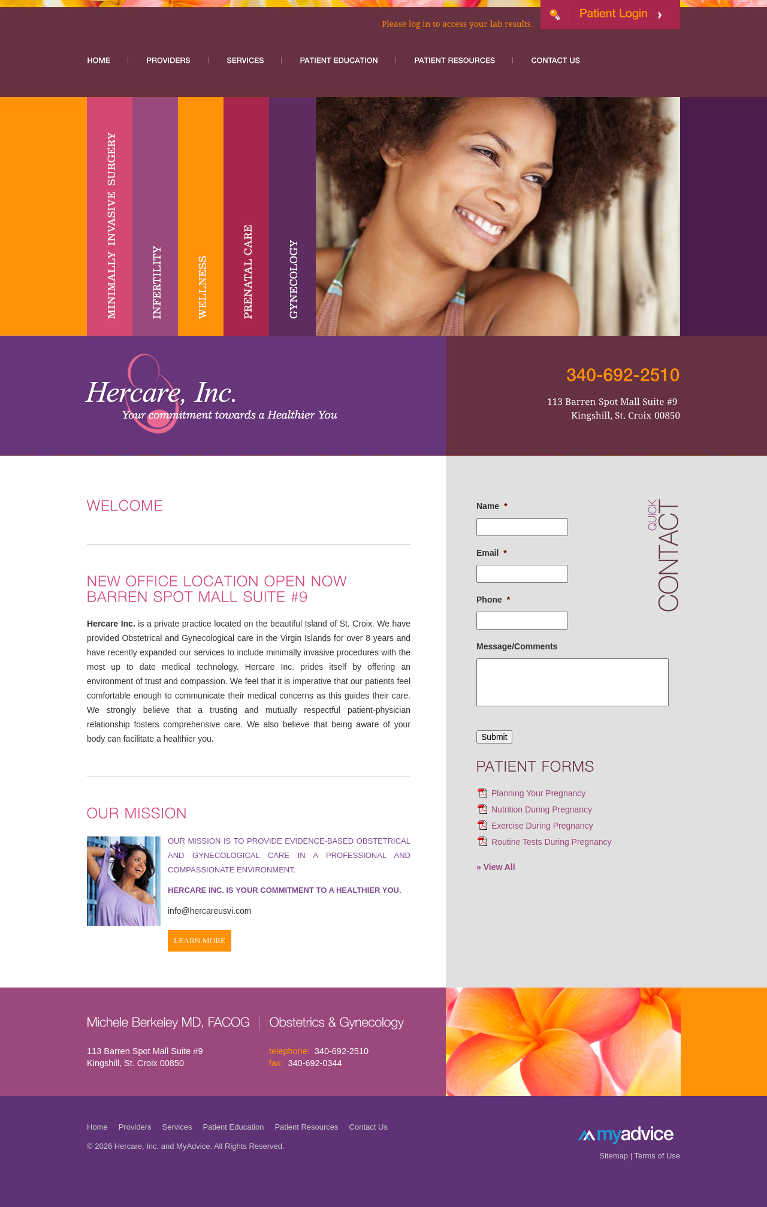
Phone (493, 599)
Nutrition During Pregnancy (541, 809)
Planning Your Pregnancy (538, 793)
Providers (135, 1126)
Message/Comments (516, 646)
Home (97, 1126)
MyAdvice (193, 1146)
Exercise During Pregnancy (542, 825)
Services (177, 1126)
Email (491, 553)
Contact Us (368, 1126)
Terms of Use (657, 1155)
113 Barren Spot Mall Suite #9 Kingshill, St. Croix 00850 (145, 1057)
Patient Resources (306, 1126)
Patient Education (233, 1126)
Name (492, 506)
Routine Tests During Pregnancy (551, 842)
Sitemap (613, 1155)
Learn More (199, 940)
